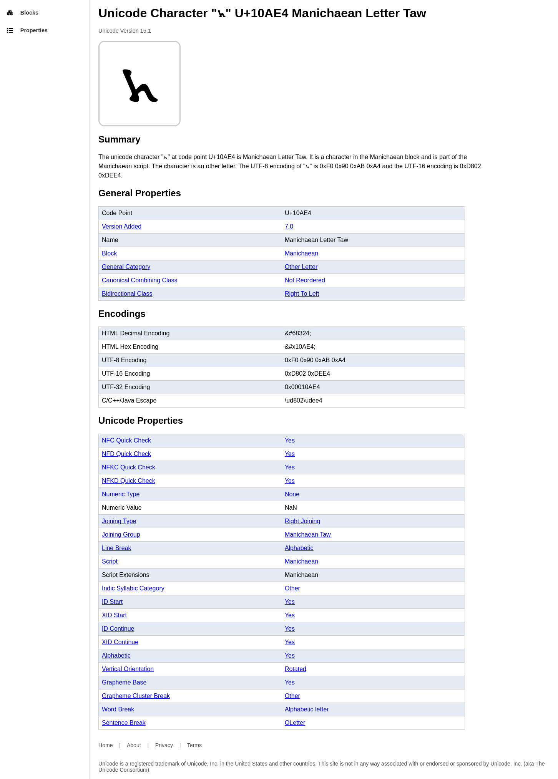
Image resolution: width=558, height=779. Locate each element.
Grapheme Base (124, 682)
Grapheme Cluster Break (136, 696)
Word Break (118, 709)
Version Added (121, 226)
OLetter (295, 722)
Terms (194, 745)
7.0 (289, 226)
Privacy (164, 745)
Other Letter (301, 267)
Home (105, 745)
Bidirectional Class (127, 293)
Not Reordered (305, 280)
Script (110, 561)
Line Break (116, 548)
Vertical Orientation (128, 669)
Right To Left (302, 293)
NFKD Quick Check (128, 480)
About (134, 745)
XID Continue (120, 642)
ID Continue (118, 628)
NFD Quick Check (126, 454)
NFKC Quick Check (128, 467)
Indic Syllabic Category (133, 588)
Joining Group (121, 534)
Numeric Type (121, 494)
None (292, 494)
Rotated (295, 669)
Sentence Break (124, 722)
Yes (290, 440)
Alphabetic (299, 548)
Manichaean (301, 253)
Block (109, 253)
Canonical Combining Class (140, 280)
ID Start (112, 601)
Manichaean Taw (308, 534)
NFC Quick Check (126, 440)
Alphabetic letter (307, 709)
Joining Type (119, 521)
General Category (126, 267)
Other (292, 588)
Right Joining (303, 521)
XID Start (114, 615)
